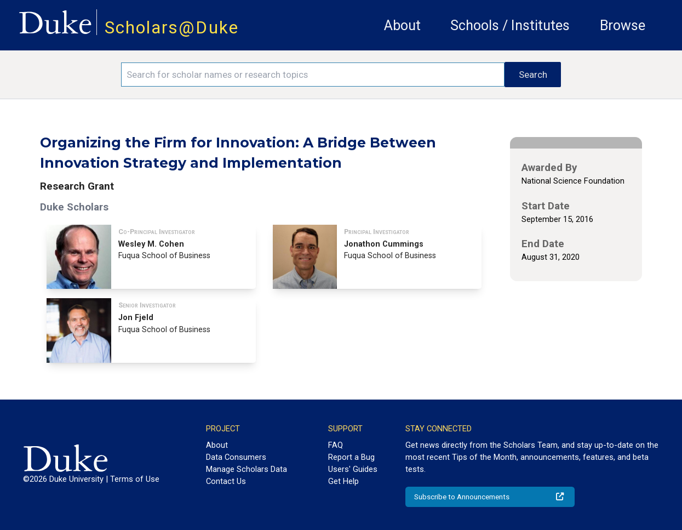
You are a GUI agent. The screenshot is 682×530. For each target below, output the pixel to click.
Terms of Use (134, 479)
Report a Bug (351, 457)
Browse (622, 25)
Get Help (343, 481)
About (402, 25)
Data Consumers (236, 457)
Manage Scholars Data (246, 469)
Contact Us (226, 481)
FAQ (335, 445)
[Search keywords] (313, 74)
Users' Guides (352, 469)
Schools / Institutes (510, 25)
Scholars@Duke (172, 28)
